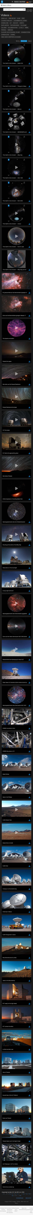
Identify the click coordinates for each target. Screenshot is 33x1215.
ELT (11, 23)
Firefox (6, 333)
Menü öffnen (6, 5)
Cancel (14, 377)
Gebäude (10, 30)
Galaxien (3, 27)
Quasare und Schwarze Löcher (10, 32)
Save (5, 377)
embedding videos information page (10, 284)
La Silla (21, 27)
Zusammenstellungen (20, 20)
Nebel (26, 27)
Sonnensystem (25, 32)
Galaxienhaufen (12, 27)
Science (16, 1)
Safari (6, 335)
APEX (23, 18)
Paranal (3, 30)
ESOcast (15, 23)
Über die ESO (12, 18)
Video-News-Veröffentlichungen (11, 37)
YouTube (4, 273)
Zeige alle (4, 18)
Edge (6, 332)
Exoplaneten (5, 25)
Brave (6, 328)
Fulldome (23, 25)
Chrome (7, 330)
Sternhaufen (5, 34)
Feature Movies (14, 25)
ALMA (18, 18)
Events (22, 23)
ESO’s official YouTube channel (12, 275)
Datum (29, 41)
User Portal (22, 1)
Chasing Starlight (6, 20)
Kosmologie (4, 23)
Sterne (13, 34)
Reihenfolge (24, 41)
